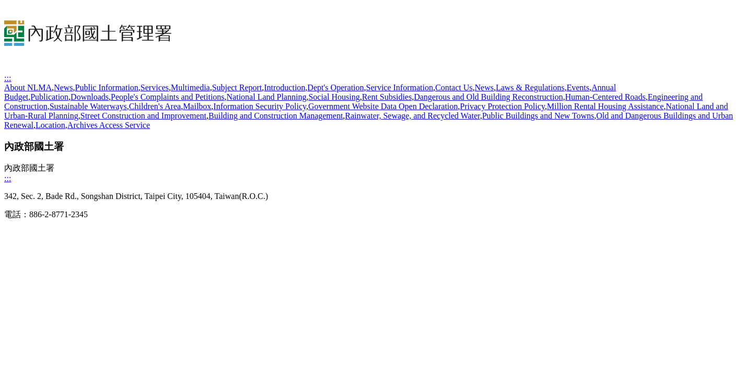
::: (7, 78)
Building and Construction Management (275, 115)
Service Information (399, 87)
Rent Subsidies (387, 96)
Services (155, 87)
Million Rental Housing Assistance (605, 106)
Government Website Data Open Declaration (383, 106)
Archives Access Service (108, 125)
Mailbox (197, 106)
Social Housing (333, 96)
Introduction (284, 87)
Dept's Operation (335, 87)
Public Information (106, 87)
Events (577, 87)
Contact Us (454, 87)
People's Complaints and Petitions (168, 96)
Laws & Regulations (530, 87)
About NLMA (28, 87)
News (63, 87)
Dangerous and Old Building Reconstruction (488, 96)
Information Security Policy (259, 106)
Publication (49, 96)
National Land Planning (267, 96)
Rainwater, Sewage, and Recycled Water (412, 115)
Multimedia (190, 87)
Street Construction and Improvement (143, 115)
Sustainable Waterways (88, 106)
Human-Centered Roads (605, 96)
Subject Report (237, 87)
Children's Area (155, 106)
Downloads (90, 96)
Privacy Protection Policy (502, 106)
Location (50, 125)
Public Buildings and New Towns (538, 115)
